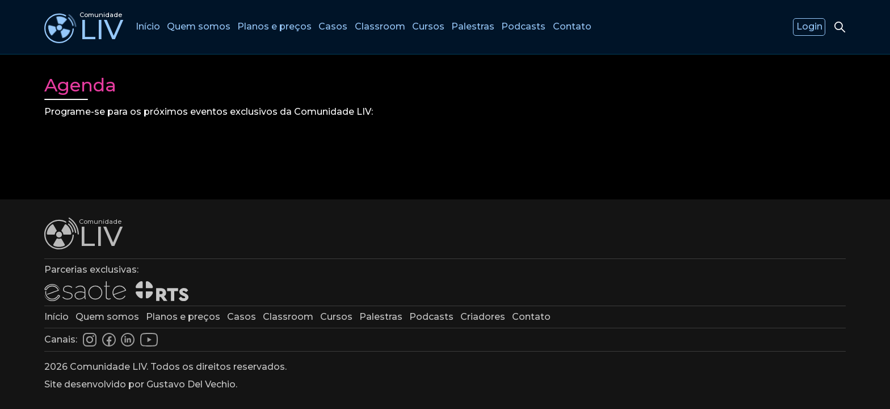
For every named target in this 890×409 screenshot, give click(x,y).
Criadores (482, 316)
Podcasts (525, 26)
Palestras (475, 26)
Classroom (381, 26)
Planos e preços (275, 26)
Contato (574, 26)
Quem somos (199, 26)
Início (148, 26)
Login (809, 26)
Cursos (430, 26)
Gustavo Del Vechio (191, 384)
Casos (334, 26)
